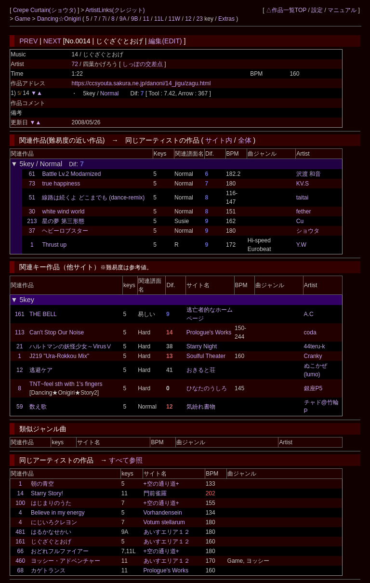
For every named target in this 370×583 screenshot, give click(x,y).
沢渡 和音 (308, 174)
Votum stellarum (164, 522)
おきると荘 (200, 370)
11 (146, 18)
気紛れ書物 (200, 406)
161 (20, 314)
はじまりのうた (51, 503)
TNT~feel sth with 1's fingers (65, 384)
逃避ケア (41, 370)
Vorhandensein (163, 512)
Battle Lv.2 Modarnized (71, 174)
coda (310, 332)
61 (32, 174)
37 (32, 230)
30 (32, 211)
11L (159, 18)
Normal (109, 93)
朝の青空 (42, 483)
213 (32, 221)
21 (19, 346)
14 (20, 493)
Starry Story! (47, 493)
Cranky (313, 356)
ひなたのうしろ (206, 388)
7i (104, 18)
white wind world (63, 211)
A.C (309, 314)
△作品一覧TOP (286, 10)
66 (20, 551)
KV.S (302, 183)
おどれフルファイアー (60, 551)
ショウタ (307, 230)
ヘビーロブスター (65, 230)
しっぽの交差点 (143, 64)
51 (32, 197)
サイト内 (218, 140)
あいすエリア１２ (167, 532)
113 (20, 332)
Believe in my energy (57, 512)
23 (200, 18)
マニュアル (342, 10)
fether (303, 211)
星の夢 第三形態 (63, 221)
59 (19, 406)
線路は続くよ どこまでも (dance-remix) (93, 197)
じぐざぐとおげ (51, 541)
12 (188, 18)
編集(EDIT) (165, 41)
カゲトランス (48, 570)
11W (174, 18)
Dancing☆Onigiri (59, 18)
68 (20, 570)
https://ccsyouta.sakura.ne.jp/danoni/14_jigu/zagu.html (141, 83)
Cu (300, 221)
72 (74, 64)
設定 (317, 10)
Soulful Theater (205, 356)
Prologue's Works (208, 332)
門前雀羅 (155, 493)
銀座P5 (313, 388)
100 (20, 503)
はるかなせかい (51, 532)
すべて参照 (126, 460)
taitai (302, 197)
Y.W (301, 244)
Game (23, 18)
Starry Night (201, 346)
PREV (28, 41)
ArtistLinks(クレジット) (115, 10)
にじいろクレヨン (54, 522)
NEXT (52, 41)
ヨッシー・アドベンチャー (65, 560)
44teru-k (314, 346)
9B (134, 18)
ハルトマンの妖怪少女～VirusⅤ (70, 346)
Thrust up (54, 244)
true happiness (61, 183)
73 (32, 183)
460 (20, 560)
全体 (244, 140)
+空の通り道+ (161, 483)
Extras (226, 18)
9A (122, 18)
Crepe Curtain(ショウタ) (45, 10)
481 (20, 532)
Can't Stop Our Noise (56, 332)
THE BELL (43, 314)
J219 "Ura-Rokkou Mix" (59, 356)
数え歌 (38, 406)
